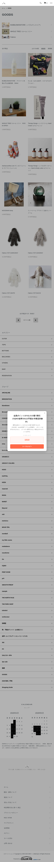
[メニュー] (51, 3)
